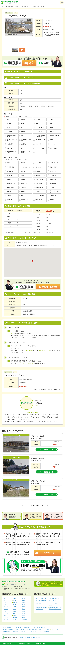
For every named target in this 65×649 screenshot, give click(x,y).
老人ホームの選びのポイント (39, 619)
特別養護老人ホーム (40, 596)
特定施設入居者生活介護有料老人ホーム (42, 600)
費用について (27, 619)
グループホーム (52, 592)
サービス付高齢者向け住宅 (42, 593)
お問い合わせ (49, 545)
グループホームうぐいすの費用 (24, 355)
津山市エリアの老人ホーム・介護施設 (28, 6)
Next (31, 29)
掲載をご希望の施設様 (44, 624)
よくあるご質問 (6, 624)
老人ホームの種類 (7, 619)
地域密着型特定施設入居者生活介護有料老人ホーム (55, 601)
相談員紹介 (15, 624)
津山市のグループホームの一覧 (32, 497)
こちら (13, 325)
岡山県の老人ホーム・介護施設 (12, 6)
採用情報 (28, 629)
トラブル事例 (54, 621)
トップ (3, 6)
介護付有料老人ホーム (41, 590)
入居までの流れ (17, 619)
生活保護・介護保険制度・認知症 (11, 621)
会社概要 (22, 629)
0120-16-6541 (29, 342)
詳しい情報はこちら (46, 441)
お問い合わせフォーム (44, 342)
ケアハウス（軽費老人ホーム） (55, 597)
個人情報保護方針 (35, 629)
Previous (6, 29)
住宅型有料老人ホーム (54, 590)
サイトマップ (33, 624)
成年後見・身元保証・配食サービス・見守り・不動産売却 (35, 621)
